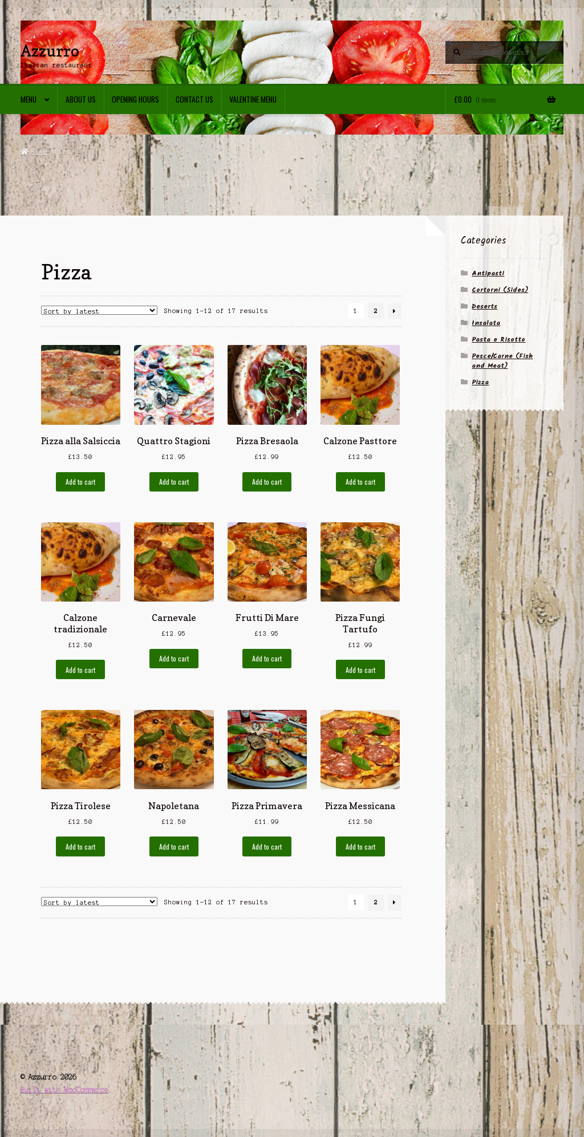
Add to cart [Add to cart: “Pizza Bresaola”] (267, 481)
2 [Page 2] (376, 310)
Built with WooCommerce (64, 1089)
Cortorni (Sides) (500, 290)
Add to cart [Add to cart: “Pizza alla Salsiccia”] (80, 481)
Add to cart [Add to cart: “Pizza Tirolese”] (80, 846)
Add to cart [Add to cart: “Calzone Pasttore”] (360, 481)
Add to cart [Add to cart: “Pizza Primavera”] (267, 846)
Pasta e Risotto (498, 339)
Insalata (486, 323)
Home (39, 151)
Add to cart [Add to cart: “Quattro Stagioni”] (174, 481)
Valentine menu (253, 99)
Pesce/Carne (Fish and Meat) (502, 361)
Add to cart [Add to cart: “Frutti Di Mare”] (267, 658)
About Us (81, 99)
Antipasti (488, 273)
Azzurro (50, 50)
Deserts (484, 306)
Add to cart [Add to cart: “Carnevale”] (174, 658)
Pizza (480, 382)
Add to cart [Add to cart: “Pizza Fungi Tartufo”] (360, 670)
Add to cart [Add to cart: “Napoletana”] (174, 846)
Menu (28, 99)
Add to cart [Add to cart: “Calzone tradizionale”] (80, 670)
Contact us (194, 99)
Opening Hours (135, 99)
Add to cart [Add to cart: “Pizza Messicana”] (360, 846)
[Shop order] (99, 310)
